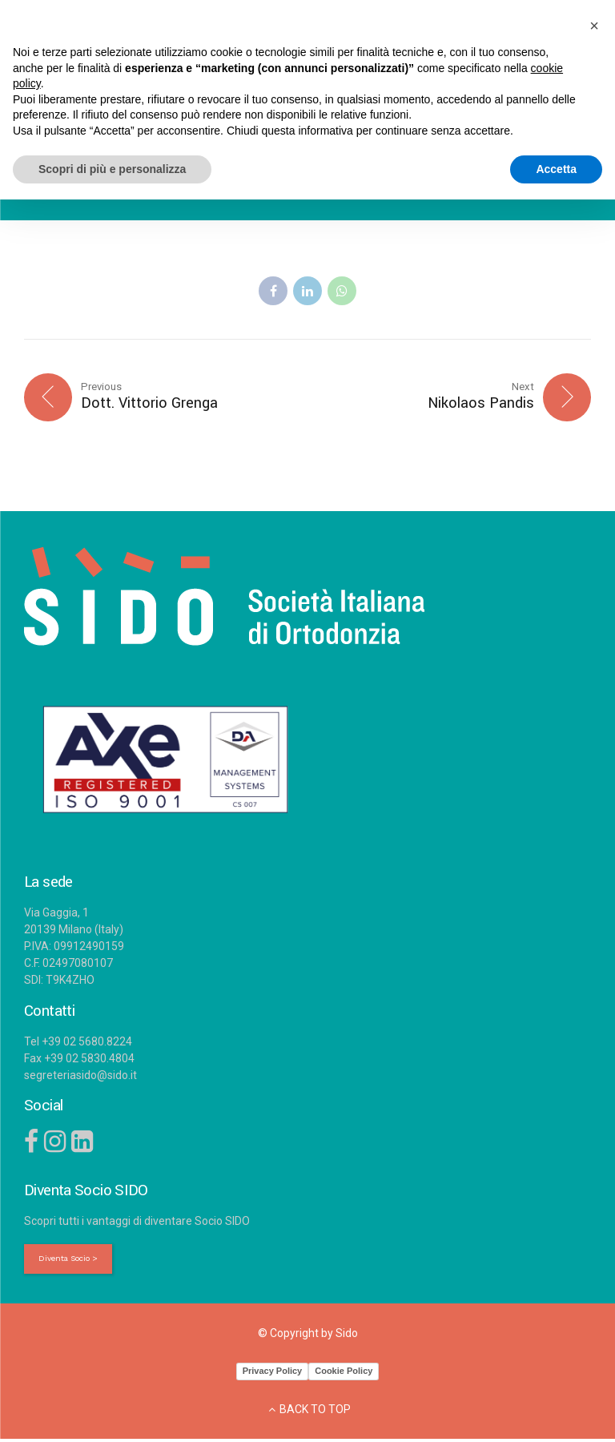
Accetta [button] (556, 169)
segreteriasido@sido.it (80, 1076)
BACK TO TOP (315, 1412)
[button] (594, 25)
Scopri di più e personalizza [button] (112, 169)
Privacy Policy (273, 1374)
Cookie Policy (343, 1374)
